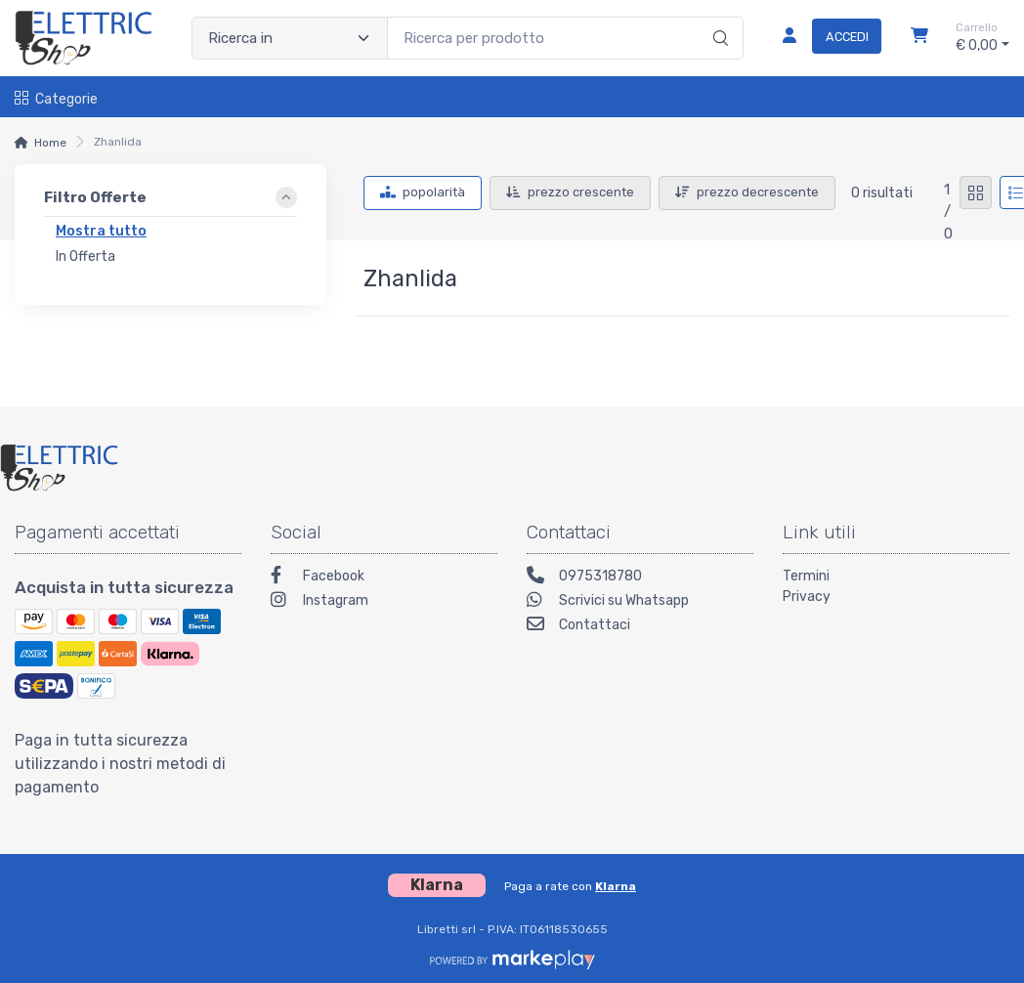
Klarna (615, 886)
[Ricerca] (718, 18)
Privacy (807, 596)
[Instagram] (384, 602)
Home (50, 143)
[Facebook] (384, 578)
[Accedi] (824, 38)
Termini (806, 576)
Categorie (56, 99)
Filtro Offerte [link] (95, 197)
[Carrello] (919, 38)
